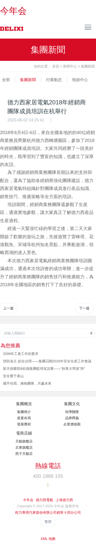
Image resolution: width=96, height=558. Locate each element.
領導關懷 (72, 412)
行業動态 (54, 80)
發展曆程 (24, 424)
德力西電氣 (44, 500)
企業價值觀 (72, 424)
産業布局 (24, 418)
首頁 (55, 66)
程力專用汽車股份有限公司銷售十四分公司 (48, 512)
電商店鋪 (24, 433)
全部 (6, 80)
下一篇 (84, 308)
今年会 (13, 11)
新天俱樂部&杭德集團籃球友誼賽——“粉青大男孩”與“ (44, 369)
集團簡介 (24, 412)
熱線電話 (48, 465)
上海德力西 (64, 500)
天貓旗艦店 (24, 441)
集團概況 (24, 404)
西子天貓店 (24, 454)
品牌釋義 (72, 418)
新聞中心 (70, 66)
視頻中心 (80, 80)
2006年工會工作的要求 (20, 354)
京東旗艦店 (24, 447)
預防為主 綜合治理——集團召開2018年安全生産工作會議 (47, 361)
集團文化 (72, 404)
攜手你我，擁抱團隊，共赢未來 (27, 383)
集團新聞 (88, 66)
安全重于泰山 (13, 376)
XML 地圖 (48, 539)
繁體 (48, 522)
